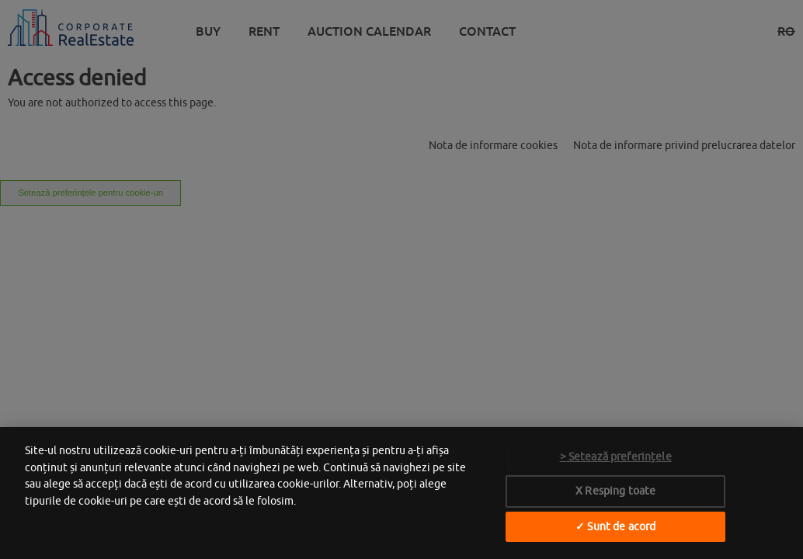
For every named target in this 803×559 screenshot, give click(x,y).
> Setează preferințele (616, 457)
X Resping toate (615, 491)
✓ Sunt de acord (615, 526)
